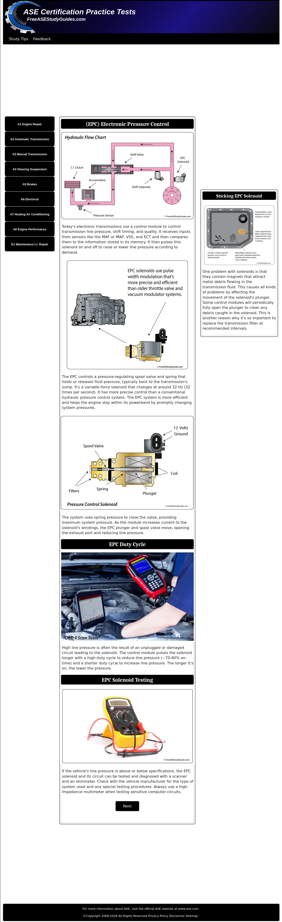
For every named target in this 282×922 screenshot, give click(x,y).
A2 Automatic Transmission (29, 139)
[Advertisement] (141, 80)
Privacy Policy (158, 916)
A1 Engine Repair (29, 124)
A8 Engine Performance (29, 229)
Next (127, 806)
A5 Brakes (29, 184)
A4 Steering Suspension (30, 169)
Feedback (42, 39)
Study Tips (18, 39)
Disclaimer (177, 916)
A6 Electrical (30, 199)
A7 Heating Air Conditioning (29, 214)
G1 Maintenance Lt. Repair (29, 244)
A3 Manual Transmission (29, 154)
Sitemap (192, 916)
